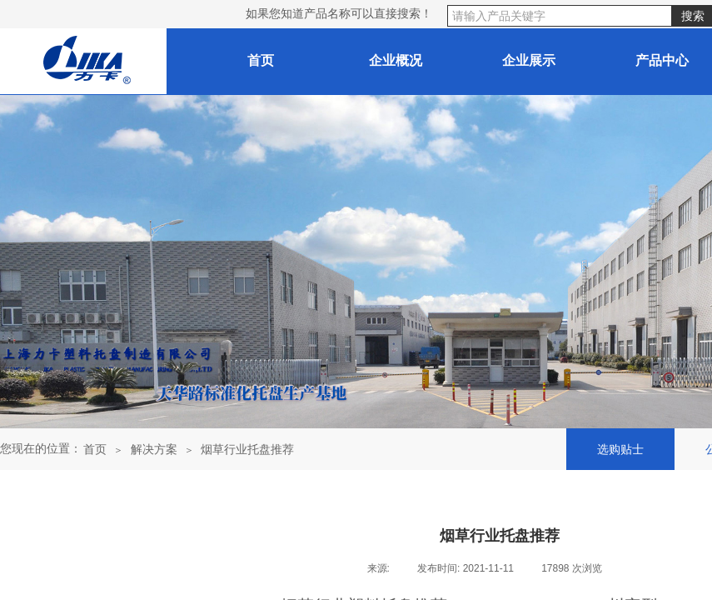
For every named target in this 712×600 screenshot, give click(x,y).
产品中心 (662, 60)
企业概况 (395, 60)
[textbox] (559, 16)
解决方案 (154, 449)
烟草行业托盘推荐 (247, 449)
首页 (95, 449)
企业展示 (528, 60)
